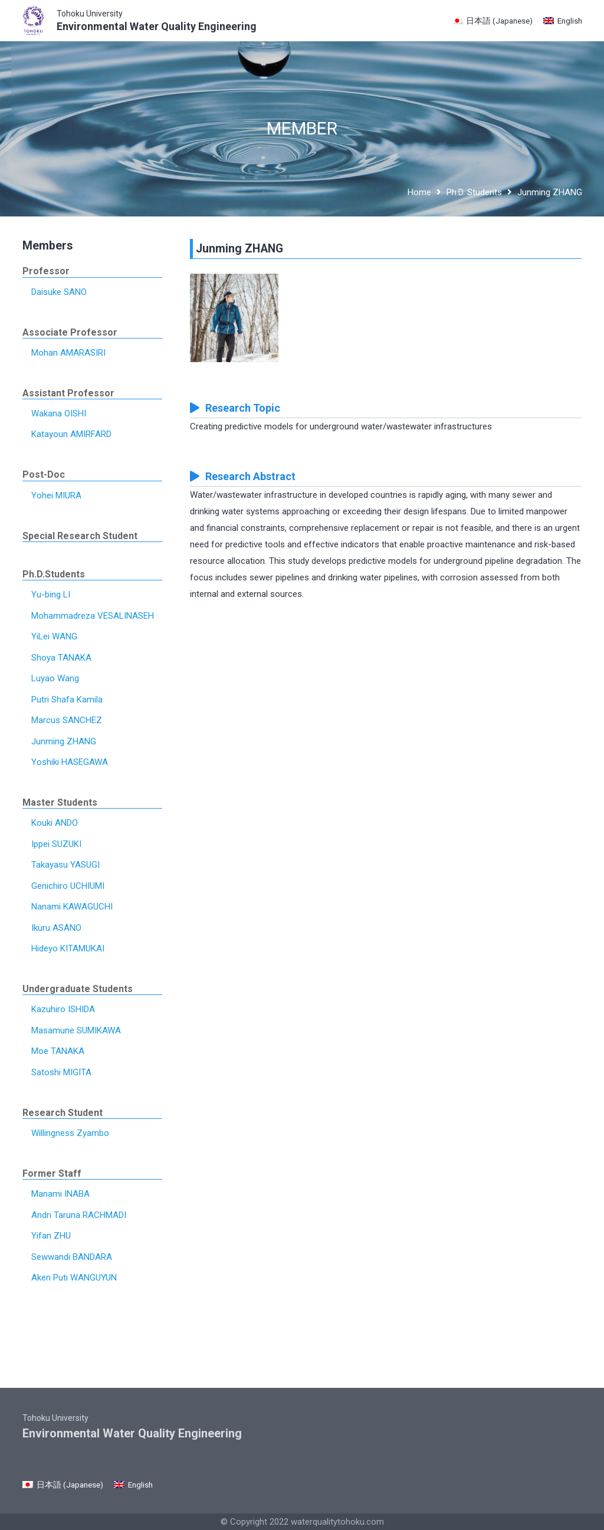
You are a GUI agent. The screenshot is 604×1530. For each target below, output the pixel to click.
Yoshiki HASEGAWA (69, 762)
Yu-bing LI (50, 594)
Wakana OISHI (58, 413)
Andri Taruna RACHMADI (78, 1215)
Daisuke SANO (59, 292)
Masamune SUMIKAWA (76, 1030)
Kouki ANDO (54, 822)
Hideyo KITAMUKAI (67, 948)
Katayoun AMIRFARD (71, 434)
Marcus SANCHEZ (66, 720)
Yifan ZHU (51, 1235)
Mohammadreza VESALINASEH (92, 615)
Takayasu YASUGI (65, 864)
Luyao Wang (55, 678)
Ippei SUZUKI (56, 844)
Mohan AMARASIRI (68, 352)
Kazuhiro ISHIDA (63, 1009)
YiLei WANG (54, 636)
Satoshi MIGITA (61, 1072)
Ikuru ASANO (56, 927)
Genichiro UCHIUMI (67, 886)
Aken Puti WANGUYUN (74, 1277)
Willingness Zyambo (70, 1133)
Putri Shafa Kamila (67, 699)
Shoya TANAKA (61, 657)
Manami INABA (60, 1193)
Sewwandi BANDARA (71, 1257)
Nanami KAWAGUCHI (72, 906)
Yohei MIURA (56, 495)
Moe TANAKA (57, 1051)
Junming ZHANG (63, 741)
